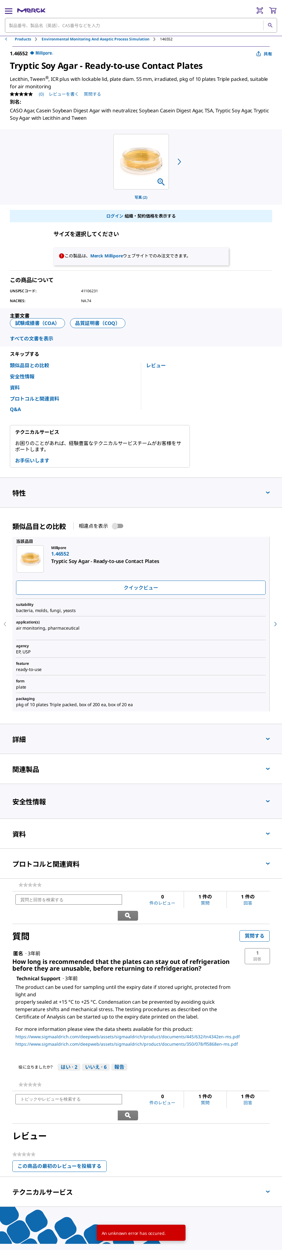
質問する (254, 920)
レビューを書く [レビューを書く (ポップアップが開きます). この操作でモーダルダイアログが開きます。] (64, 94)
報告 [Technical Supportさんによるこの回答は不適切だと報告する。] (119, 1051)
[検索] (270, 25)
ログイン (114, 216)
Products (23, 39)
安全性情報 (22, 376)
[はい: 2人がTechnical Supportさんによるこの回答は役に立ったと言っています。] (69, 1051)
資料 (15, 387)
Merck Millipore (106, 256)
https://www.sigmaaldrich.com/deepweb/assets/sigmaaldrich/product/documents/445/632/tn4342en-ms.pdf (127, 1021)
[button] (257, 940)
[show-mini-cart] (272, 10)
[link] (30, 885)
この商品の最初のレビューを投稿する (62, 1136)
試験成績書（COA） (37, 323)
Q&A (15, 409)
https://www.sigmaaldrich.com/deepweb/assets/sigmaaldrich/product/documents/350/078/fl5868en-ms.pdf (126, 1028)
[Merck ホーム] (31, 10)
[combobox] (141, 25)
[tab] (28, 39)
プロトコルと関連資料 (34, 398)
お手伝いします (32, 460)
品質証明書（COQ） (98, 323)
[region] (141, 161)
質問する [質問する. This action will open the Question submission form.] (92, 94)
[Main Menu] (8, 10)
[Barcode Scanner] (260, 10)
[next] (179, 162)
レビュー (156, 365)
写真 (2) (140, 197)
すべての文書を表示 (31, 338)
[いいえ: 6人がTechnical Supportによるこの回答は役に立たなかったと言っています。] (96, 1051)
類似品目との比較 (29, 365)
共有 (264, 54)
